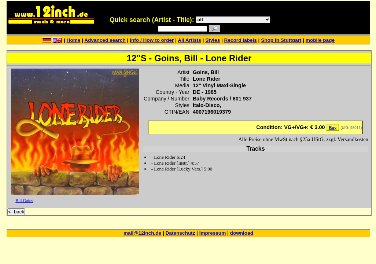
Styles (212, 40)
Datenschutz (180, 233)
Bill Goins (24, 200)
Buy (332, 127)
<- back (16, 211)
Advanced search (105, 40)
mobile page (320, 40)
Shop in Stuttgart (281, 40)
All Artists (189, 40)
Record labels (240, 40)
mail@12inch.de (142, 233)
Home (74, 40)
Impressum (212, 233)
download (241, 233)
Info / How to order (152, 40)
